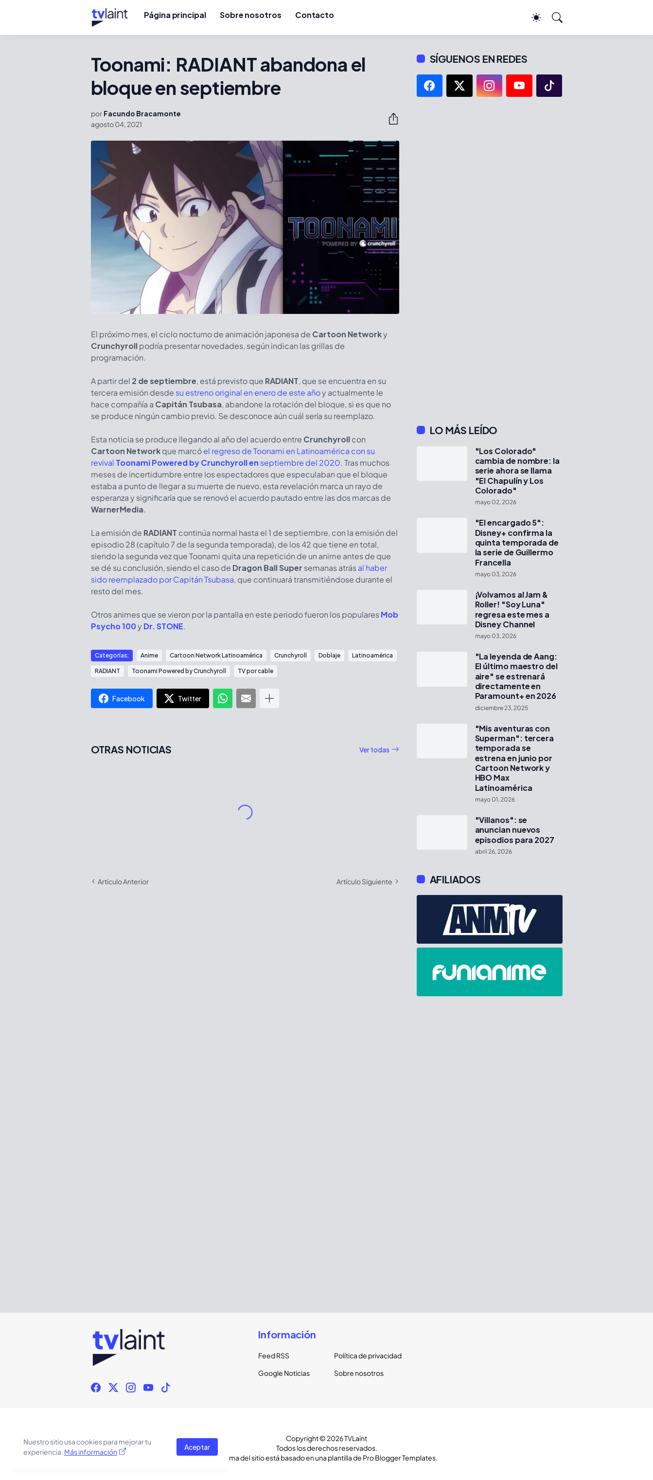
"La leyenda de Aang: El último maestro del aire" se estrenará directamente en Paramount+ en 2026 (516, 676)
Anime (149, 655)
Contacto (314, 15)
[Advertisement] (490, 260)
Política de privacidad (364, 1355)
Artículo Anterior (123, 881)
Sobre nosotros (251, 15)
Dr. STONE (163, 626)
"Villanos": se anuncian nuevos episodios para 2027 (514, 830)
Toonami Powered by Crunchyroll (179, 671)
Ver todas (374, 749)
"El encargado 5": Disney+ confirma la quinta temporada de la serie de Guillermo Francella (517, 542)
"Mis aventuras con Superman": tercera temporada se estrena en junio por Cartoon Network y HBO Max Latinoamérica (514, 758)
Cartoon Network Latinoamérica (216, 655)
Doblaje (329, 655)
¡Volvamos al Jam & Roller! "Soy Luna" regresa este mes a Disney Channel (512, 609)
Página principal (175, 15)
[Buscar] (553, 17)
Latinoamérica (372, 655)
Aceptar (197, 1447)
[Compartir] (389, 118)
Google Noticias (284, 1373)
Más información (90, 1451)
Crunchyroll (290, 655)
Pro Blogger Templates (399, 1457)
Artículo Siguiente (364, 881)
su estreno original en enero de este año (248, 392)
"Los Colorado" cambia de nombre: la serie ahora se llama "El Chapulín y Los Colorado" (517, 470)
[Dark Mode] (531, 17)
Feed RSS (273, 1355)
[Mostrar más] (269, 698)
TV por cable (255, 671)
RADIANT (107, 671)
